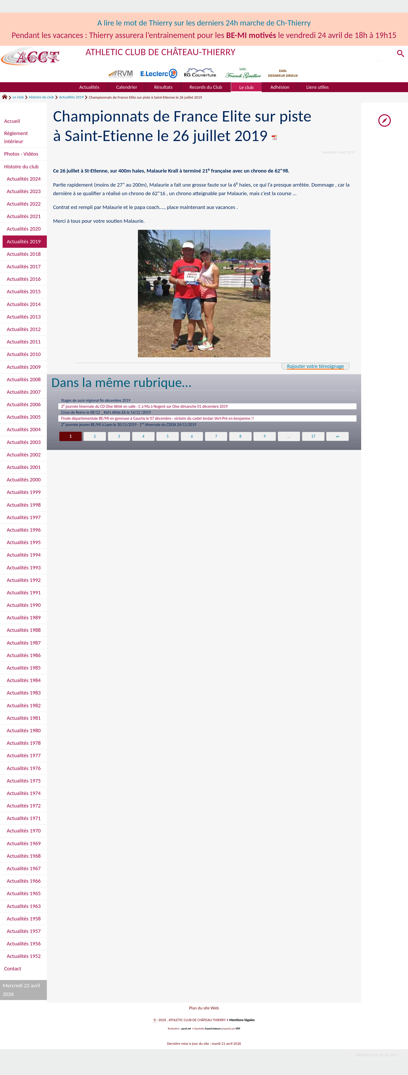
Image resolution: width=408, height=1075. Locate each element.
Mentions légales (242, 1021)
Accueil (12, 121)
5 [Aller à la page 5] (167, 440)
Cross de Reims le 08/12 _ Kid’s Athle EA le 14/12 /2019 (112, 414)
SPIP (238, 1030)
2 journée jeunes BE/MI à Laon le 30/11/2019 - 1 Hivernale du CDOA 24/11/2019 (138, 428)
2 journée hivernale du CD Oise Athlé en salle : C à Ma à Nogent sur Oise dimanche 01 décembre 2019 (156, 407)
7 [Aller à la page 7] (216, 440)
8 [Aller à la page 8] (240, 440)
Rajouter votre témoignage (314, 366)
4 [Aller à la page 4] (143, 440)
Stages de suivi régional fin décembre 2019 (101, 401)
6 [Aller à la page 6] (192, 440)
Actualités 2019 (71, 97)
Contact (12, 968)
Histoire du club (41, 97)
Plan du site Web (204, 1009)
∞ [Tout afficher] (338, 440)
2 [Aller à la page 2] (94, 440)
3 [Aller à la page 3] (119, 440)
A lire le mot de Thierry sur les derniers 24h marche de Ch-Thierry (204, 23)
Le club (18, 97)
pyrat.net (186, 1030)
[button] (400, 54)
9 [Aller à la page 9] (265, 440)
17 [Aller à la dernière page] (313, 440)
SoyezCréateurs (213, 1030)
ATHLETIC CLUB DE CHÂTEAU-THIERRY (163, 52)
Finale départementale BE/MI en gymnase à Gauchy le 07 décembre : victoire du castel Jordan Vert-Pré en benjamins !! (171, 421)
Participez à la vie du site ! (376, 1056)
